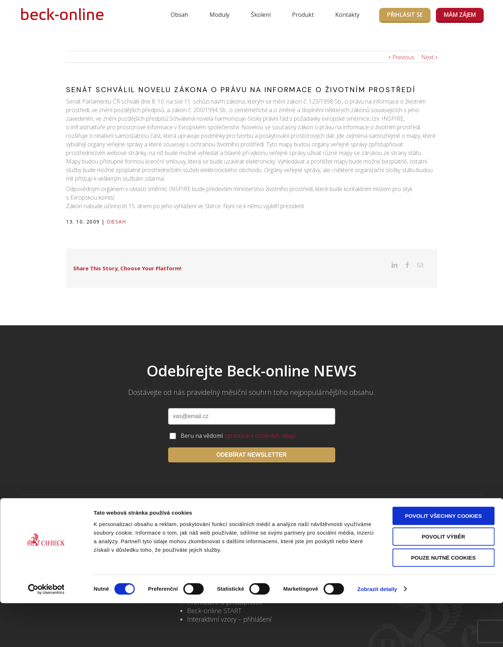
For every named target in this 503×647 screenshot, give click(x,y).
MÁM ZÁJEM (460, 15)
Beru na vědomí (238, 424)
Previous (403, 57)
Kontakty (347, 15)
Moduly (220, 15)
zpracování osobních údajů (260, 424)
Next (427, 57)
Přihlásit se (405, 15)
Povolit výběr (443, 581)
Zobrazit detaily (377, 633)
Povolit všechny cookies (443, 560)
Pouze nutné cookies (443, 601)
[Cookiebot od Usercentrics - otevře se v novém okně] (46, 633)
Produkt (303, 15)
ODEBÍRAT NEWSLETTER (251, 444)
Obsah (179, 15)
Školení (261, 15)
